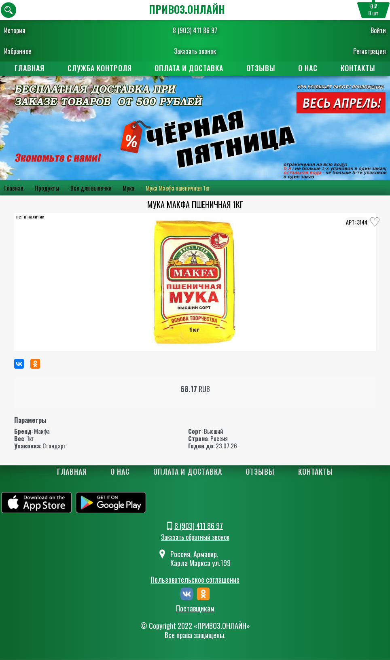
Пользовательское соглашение (195, 580)
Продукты (47, 187)
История (14, 30)
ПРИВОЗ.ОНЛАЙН (187, 9)
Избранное (17, 51)
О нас (309, 68)
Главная (28, 68)
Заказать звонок (195, 51)
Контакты (359, 68)
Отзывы (261, 68)
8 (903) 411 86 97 (195, 30)
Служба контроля (99, 68)
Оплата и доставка (189, 68)
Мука (128, 187)
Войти (378, 30)
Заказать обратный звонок (195, 537)
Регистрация (369, 51)
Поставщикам (195, 609)
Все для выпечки (90, 187)
